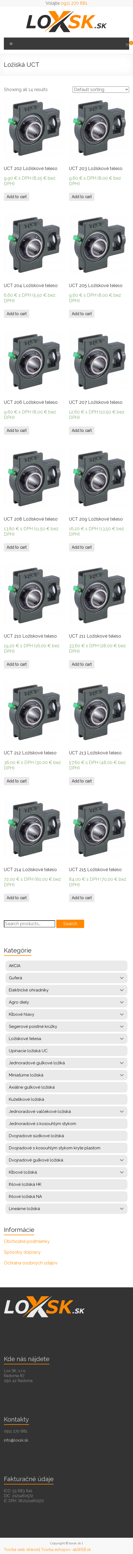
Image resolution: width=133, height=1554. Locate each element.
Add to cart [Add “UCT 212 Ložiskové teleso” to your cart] (16, 781)
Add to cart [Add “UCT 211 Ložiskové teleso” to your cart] (82, 664)
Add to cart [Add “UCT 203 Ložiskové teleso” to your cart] (82, 197)
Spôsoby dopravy (22, 1252)
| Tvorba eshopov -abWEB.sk (65, 1549)
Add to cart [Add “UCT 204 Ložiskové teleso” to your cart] (16, 314)
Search (70, 923)
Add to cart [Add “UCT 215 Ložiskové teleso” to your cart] (82, 898)
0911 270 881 (74, 3)
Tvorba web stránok (21, 1549)
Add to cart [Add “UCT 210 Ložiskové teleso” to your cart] (16, 664)
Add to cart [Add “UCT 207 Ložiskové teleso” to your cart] (82, 430)
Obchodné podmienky (27, 1241)
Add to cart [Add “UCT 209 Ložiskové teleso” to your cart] (82, 547)
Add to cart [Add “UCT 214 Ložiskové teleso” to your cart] (16, 898)
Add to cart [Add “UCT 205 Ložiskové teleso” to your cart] (82, 314)
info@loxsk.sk (16, 1440)
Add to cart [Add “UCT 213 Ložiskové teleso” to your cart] (82, 781)
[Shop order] (101, 89)
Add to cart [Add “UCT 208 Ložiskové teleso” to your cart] (16, 547)
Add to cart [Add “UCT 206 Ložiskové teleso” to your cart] (16, 430)
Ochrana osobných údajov (31, 1263)
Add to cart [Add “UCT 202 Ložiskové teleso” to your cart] (16, 197)
